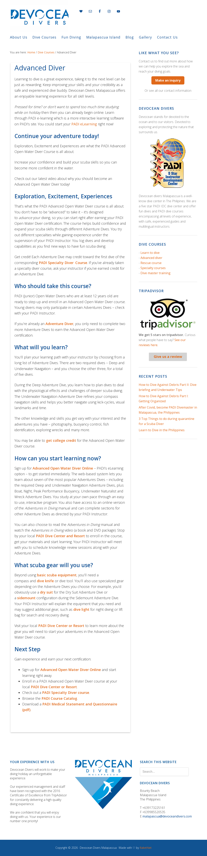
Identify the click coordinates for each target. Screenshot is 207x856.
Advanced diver (151, 258)
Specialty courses (153, 268)
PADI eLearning (84, 124)
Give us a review (168, 356)
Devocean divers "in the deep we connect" (39, 16)
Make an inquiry (167, 80)
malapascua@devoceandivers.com (167, 816)
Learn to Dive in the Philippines (162, 430)
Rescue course (151, 263)
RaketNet (146, 848)
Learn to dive (150, 253)
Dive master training (155, 273)
